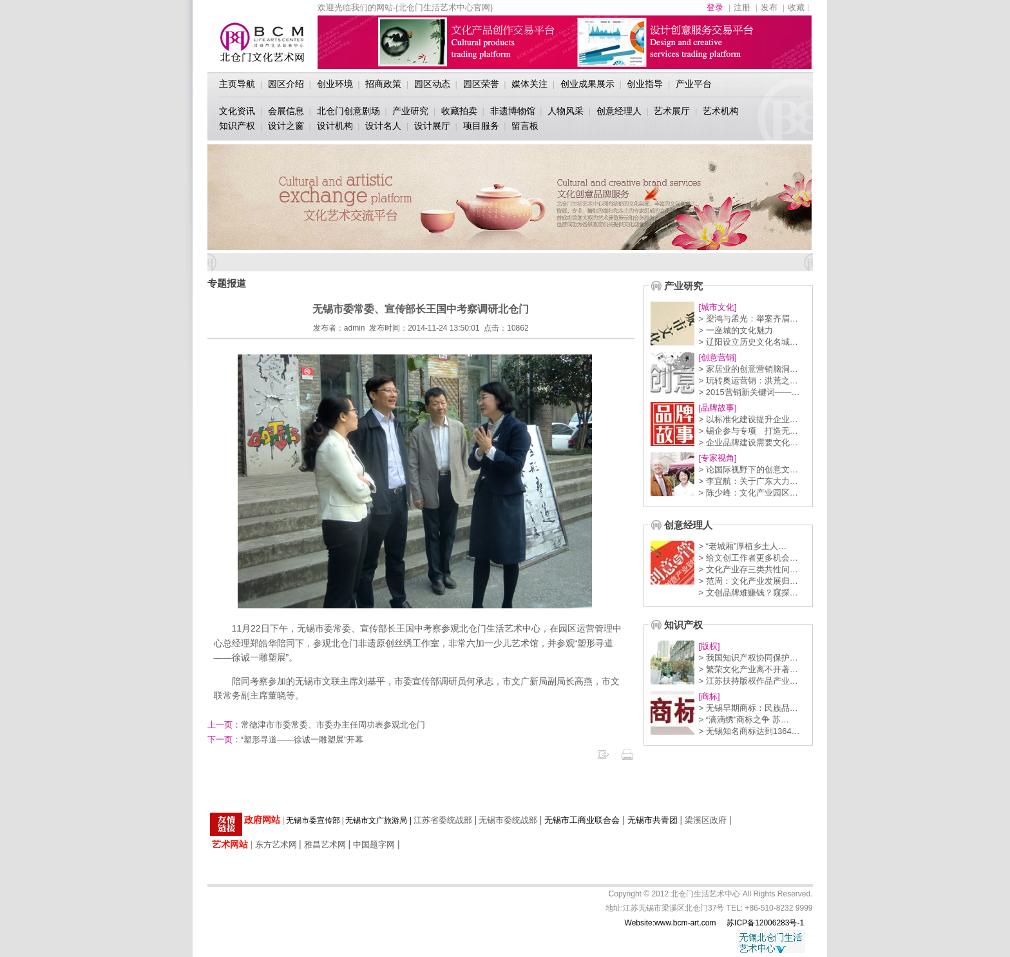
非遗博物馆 (512, 111)
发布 (769, 7)
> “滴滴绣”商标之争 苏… (744, 719)
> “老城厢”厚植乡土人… (743, 546)
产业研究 (410, 111)
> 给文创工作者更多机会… (748, 558)
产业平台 (694, 84)
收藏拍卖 (459, 111)
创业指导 (645, 84)
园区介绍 (286, 84)
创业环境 (335, 84)
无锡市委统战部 (508, 820)
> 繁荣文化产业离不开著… (748, 669)
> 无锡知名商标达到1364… (749, 731)
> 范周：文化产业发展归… (748, 581)
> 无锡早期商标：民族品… (748, 708)
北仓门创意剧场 (348, 111)
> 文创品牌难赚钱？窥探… (748, 592)
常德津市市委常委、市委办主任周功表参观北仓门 (316, 725)
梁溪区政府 (706, 820)
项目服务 (481, 126)
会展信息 (286, 111)
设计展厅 (432, 126)
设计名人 (383, 126)
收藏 (796, 7)
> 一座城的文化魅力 (736, 330)
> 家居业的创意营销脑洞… (748, 369)
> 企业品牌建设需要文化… (748, 442)
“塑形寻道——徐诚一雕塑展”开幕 (285, 739)
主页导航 (237, 84)
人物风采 (566, 111)
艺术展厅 (672, 111)
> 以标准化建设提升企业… (748, 419)
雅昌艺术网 (325, 844)
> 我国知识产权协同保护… (748, 657)
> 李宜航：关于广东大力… (748, 481)
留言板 (524, 126)
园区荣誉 (481, 84)
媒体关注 (529, 84)
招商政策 (383, 84)
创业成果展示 (587, 84)
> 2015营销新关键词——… (749, 392)
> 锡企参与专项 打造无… (748, 431)
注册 (742, 7)
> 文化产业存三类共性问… (748, 569)
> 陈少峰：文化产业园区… (748, 493)
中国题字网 (374, 844)
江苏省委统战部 (443, 820)
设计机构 (335, 126)
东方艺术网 (276, 844)
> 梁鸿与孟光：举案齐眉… (748, 319)
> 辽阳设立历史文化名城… (748, 342)
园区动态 (432, 84)
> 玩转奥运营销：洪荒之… (748, 380)
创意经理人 (619, 111)
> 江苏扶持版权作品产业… (748, 681)
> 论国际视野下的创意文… (748, 469)
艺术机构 (721, 111)
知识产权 (237, 126)
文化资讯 (237, 111)
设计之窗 (286, 126)
